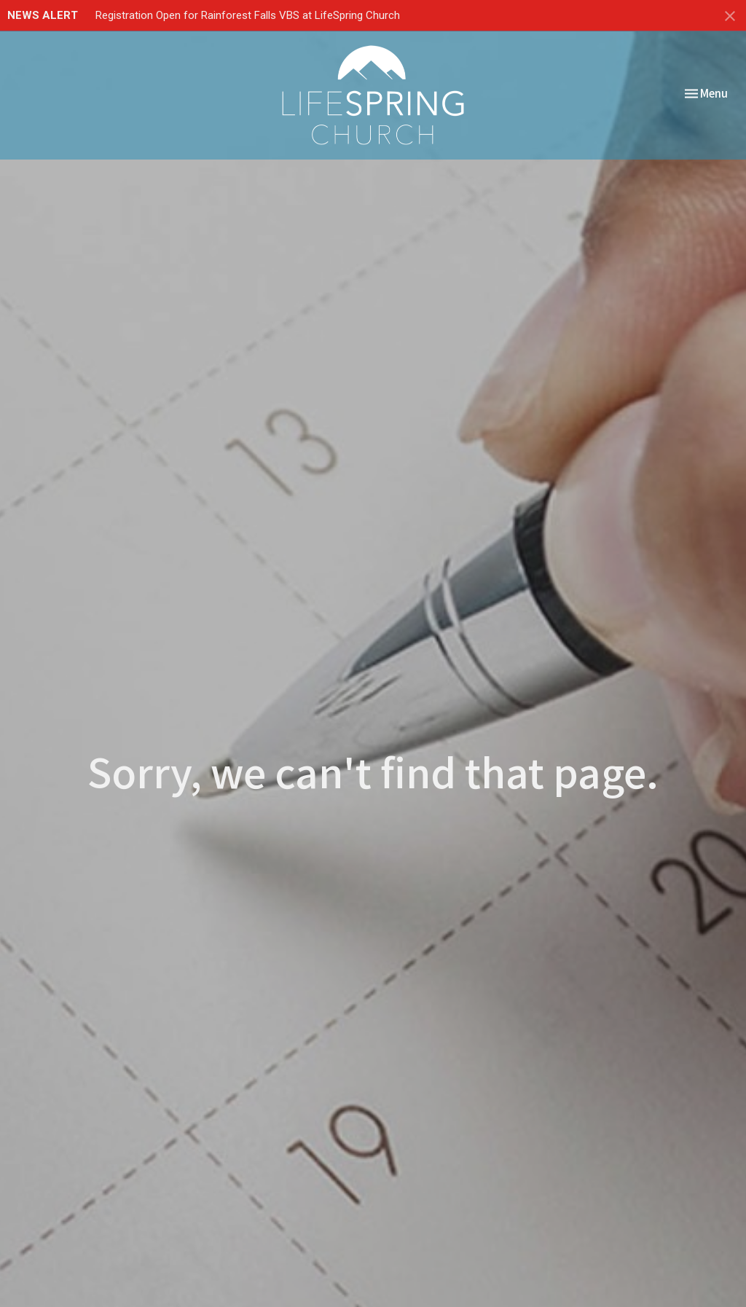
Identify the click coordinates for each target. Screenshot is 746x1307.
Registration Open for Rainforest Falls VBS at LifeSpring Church (247, 15)
